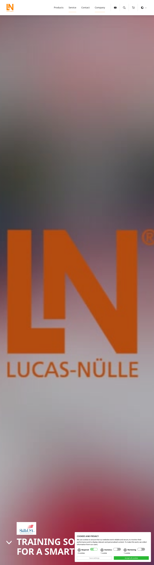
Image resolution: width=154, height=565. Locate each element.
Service (72, 7)
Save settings (94, 558)
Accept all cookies (131, 558)
